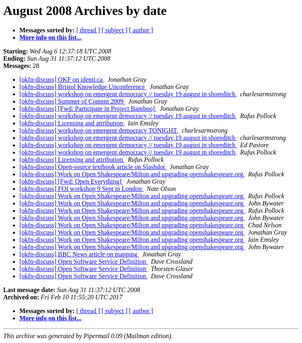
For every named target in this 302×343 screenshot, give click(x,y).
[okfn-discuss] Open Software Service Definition (83, 261)
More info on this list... (50, 37)
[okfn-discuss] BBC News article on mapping (79, 254)
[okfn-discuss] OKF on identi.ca (61, 79)
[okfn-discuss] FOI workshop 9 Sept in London (81, 188)
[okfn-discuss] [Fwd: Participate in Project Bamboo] (88, 108)
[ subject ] (115, 30)
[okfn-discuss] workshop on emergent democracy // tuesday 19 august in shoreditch (128, 94)
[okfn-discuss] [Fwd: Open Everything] (71, 181)
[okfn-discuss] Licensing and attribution (71, 123)
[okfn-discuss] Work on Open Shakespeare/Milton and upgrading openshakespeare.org (132, 174)
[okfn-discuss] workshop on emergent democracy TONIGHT (98, 130)
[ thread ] (88, 30)
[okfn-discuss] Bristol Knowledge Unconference (83, 86)
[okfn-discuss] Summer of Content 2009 (72, 101)
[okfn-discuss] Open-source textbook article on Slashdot (92, 166)
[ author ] (141, 30)
